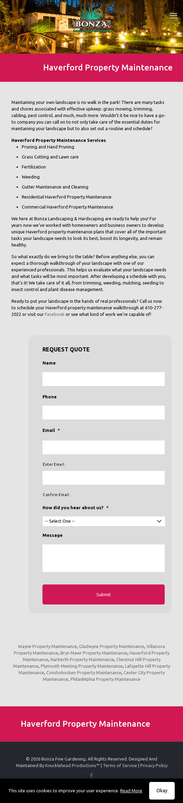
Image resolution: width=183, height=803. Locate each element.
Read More (131, 790)
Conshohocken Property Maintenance (84, 672)
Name (49, 362)
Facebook (55, 314)
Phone (49, 396)
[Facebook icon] (91, 775)
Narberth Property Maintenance (82, 659)
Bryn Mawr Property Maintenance (93, 652)
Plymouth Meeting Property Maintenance (82, 666)
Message (52, 535)
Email (51, 430)
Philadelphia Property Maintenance (105, 679)
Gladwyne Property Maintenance (111, 646)
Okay (161, 790)
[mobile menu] (174, 15)
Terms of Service (120, 765)
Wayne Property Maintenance (47, 646)
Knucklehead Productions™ (72, 765)
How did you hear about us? (75, 507)
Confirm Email (56, 495)
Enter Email (53, 464)
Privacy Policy (153, 765)
